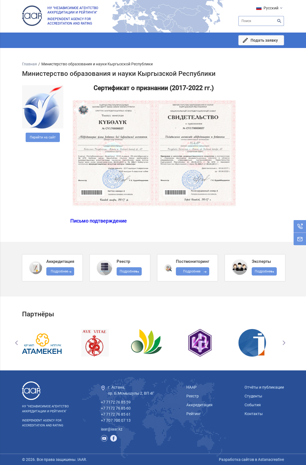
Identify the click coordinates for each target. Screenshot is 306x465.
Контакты (254, 413)
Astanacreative (270, 459)
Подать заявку (264, 40)
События (253, 405)
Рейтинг (193, 413)
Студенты (253, 396)
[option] (48, 343)
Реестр (192, 396)
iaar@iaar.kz (111, 429)
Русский (271, 8)
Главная (29, 64)
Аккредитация (199, 405)
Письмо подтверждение (98, 221)
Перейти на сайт (43, 137)
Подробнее (191, 271)
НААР (191, 387)
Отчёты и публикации (264, 387)
